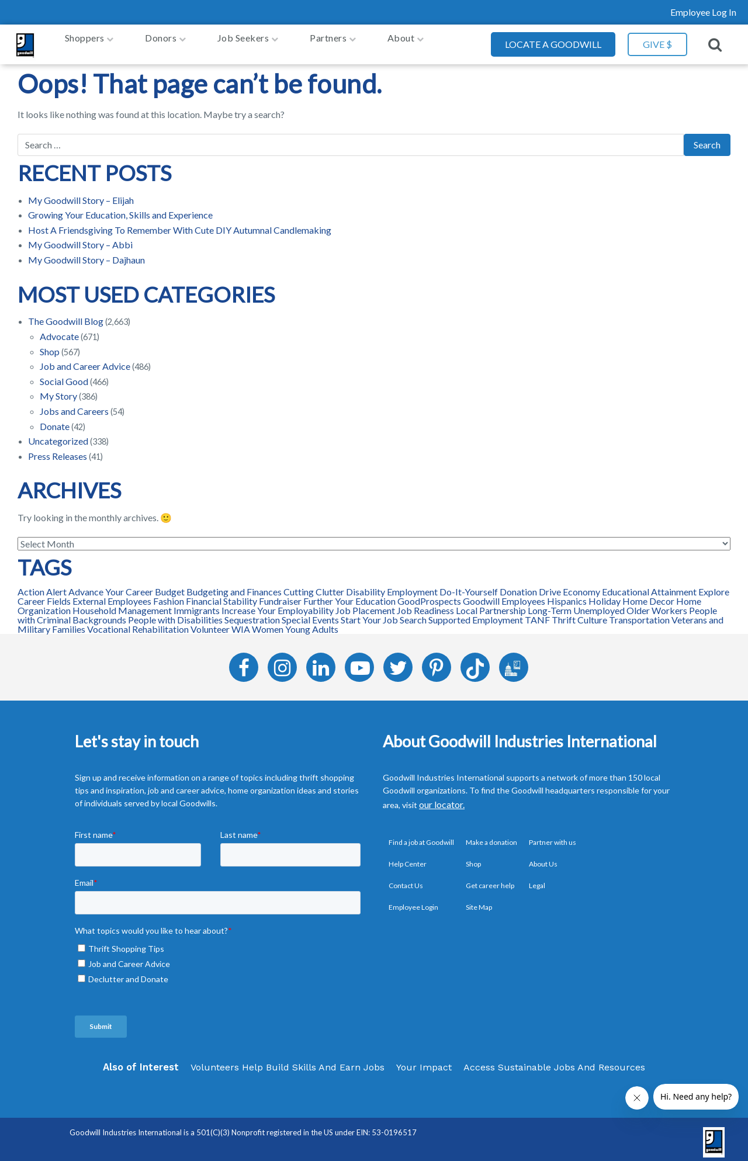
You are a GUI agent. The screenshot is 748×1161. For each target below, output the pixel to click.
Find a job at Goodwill (421, 836)
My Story (58, 390)
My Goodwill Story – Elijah (81, 194)
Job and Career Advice (85, 360)
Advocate (59, 330)
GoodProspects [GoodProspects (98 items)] (429, 595)
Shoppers (85, 41)
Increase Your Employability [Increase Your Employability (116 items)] (277, 604)
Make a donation (491, 836)
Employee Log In (703, 12)
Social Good (64, 375)
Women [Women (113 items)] (267, 623)
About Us (543, 858)
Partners (328, 41)
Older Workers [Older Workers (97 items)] (656, 604)
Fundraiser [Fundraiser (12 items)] (280, 595)
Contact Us (406, 879)
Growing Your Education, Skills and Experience (120, 208)
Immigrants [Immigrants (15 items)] (197, 604)
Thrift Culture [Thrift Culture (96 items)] (579, 613)
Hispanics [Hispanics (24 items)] (567, 595)
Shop (50, 345)
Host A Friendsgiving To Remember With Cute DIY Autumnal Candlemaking (179, 224)
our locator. (442, 799)
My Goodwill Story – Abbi (80, 239)
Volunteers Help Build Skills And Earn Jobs (288, 1061)
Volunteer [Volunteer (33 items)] (210, 623)
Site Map (479, 901)
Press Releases (57, 450)
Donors (160, 41)
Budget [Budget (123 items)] (170, 585)
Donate (55, 420)
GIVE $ (657, 41)
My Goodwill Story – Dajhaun (86, 253)
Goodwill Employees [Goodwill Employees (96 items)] (504, 595)
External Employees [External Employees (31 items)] (111, 595)
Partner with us (552, 836)
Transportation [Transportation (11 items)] (639, 613)
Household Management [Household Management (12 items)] (122, 604)
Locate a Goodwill (553, 41)
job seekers (243, 41)
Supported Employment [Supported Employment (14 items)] (475, 613)
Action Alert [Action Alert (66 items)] (42, 585)
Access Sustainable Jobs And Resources (554, 1061)
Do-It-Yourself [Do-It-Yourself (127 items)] (468, 585)
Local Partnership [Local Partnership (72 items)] (491, 604)
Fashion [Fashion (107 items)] (168, 595)
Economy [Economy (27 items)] (581, 585)
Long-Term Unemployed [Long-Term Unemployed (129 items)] (576, 604)
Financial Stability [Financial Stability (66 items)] (221, 595)
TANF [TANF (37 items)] (537, 613)
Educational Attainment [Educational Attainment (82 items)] (649, 585)
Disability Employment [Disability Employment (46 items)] (392, 585)
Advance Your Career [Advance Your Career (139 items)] (110, 585)
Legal (537, 879)
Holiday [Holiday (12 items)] (604, 595)
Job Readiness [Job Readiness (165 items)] (425, 604)
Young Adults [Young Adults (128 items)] (311, 623)
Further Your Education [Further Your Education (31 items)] (349, 595)
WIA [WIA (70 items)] (240, 623)
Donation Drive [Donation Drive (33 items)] (530, 585)
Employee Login (413, 901)
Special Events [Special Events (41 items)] (310, 613)
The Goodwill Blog (65, 315)
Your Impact (424, 1061)
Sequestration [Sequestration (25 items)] (252, 613)
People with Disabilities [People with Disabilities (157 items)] (175, 613)
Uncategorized (58, 435)
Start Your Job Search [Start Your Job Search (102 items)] (384, 613)
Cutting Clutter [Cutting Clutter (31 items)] (313, 585)
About (401, 41)
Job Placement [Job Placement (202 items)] (365, 604)
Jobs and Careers (74, 405)
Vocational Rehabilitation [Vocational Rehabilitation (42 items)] (138, 623)
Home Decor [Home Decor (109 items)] (648, 595)
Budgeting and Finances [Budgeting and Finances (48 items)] (234, 585)
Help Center (408, 858)
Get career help (490, 879)
